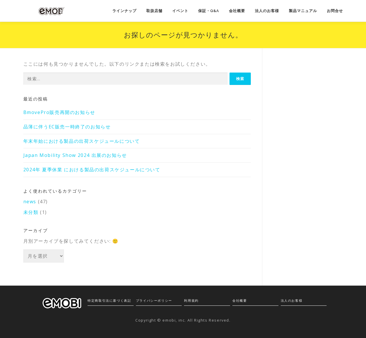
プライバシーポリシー (154, 300)
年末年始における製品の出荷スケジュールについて (81, 141)
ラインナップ (124, 11)
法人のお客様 (267, 11)
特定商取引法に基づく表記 (109, 300)
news (29, 201)
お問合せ (335, 11)
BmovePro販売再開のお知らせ (59, 112)
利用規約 (191, 300)
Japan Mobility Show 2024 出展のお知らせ (75, 155)
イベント (180, 11)
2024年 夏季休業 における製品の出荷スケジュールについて (91, 169)
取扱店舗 (154, 11)
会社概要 (237, 11)
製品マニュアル (303, 11)
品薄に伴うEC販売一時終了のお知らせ (67, 127)
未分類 (31, 212)
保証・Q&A (208, 11)
